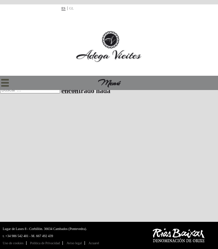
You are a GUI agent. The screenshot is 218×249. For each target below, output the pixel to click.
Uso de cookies (13, 243)
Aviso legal (74, 243)
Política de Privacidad (45, 243)
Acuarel (93, 243)
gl (71, 8)
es (63, 8)
